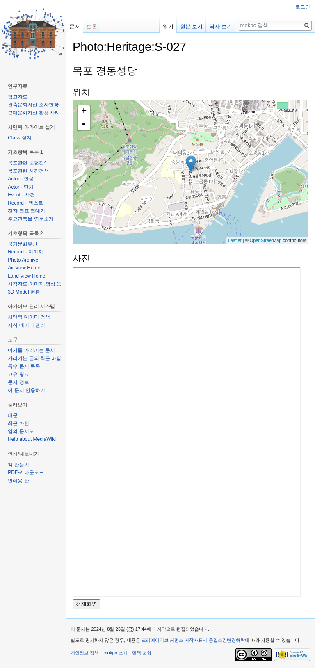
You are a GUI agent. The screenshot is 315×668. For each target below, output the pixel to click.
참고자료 (17, 97)
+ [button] (84, 111)
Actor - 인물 (21, 179)
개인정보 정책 (85, 652)
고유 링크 (18, 374)
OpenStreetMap (266, 240)
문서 (74, 26)
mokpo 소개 (115, 652)
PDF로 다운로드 (25, 472)
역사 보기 (220, 26)
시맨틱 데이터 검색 (29, 317)
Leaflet (235, 240)
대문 (13, 415)
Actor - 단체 (21, 187)
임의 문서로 (21, 431)
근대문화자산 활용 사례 (34, 113)
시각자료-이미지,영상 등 (35, 284)
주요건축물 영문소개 (30, 219)
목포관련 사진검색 (28, 171)
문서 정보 (18, 382)
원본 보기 (191, 26)
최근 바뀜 (18, 423)
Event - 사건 (21, 195)
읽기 (168, 26)
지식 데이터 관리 (26, 325)
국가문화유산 (22, 244)
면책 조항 (141, 652)
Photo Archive (23, 260)
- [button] (84, 124)
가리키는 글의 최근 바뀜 (34, 358)
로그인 (302, 7)
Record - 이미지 (25, 252)
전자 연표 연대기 (26, 211)
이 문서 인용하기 (26, 390)
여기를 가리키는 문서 (31, 350)
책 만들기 (18, 464)
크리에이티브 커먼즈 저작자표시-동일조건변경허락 (193, 640)
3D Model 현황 (24, 292)
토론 (92, 26)
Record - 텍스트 (25, 203)
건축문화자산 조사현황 (33, 104)
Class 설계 (19, 138)
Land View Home (26, 276)
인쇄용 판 (18, 480)
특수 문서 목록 (24, 366)
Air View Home (24, 268)
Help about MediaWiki (32, 439)
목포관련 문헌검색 (28, 163)
